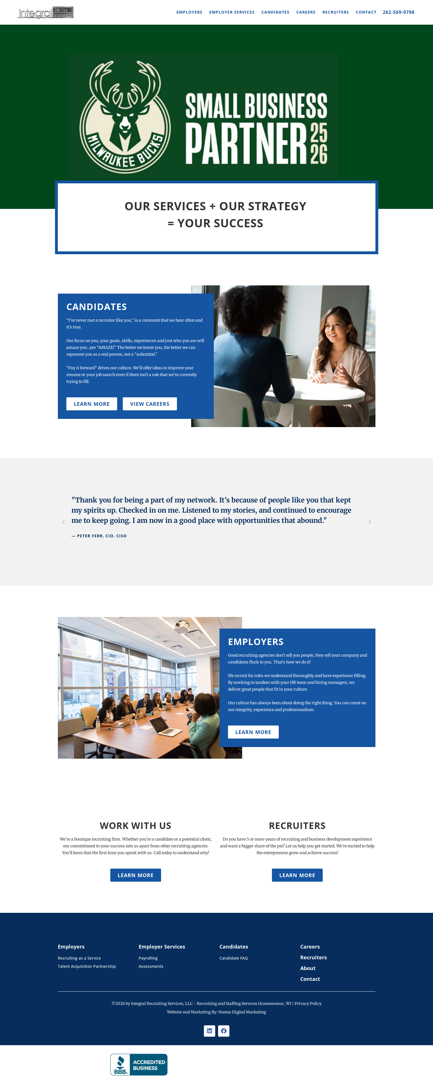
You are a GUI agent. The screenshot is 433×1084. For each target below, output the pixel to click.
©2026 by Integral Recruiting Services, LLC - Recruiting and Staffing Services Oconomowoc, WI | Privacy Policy (216, 1003)
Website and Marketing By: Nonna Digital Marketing (216, 1012)
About (308, 968)
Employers (189, 12)
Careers (306, 12)
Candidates (275, 12)
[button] (63, 522)
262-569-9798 (399, 12)
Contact (366, 12)
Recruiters (335, 12)
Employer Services (232, 12)
